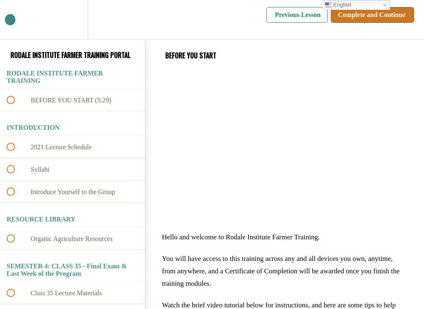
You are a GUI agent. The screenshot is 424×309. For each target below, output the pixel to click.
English (338, 5)
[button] (15, 19)
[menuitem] (72, 19)
